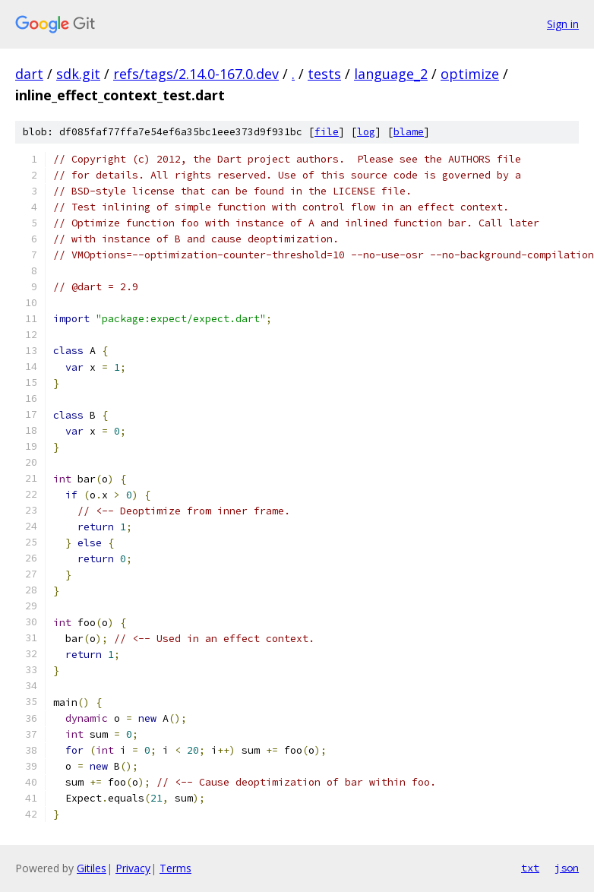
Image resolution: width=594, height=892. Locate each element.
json (567, 868)
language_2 (391, 74)
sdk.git (78, 74)
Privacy (132, 868)
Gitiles (91, 868)
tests (324, 74)
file (326, 131)
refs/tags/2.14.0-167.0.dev (196, 74)
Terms (175, 868)
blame (408, 131)
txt (530, 868)
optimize (470, 74)
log (366, 131)
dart (29, 74)
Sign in (563, 24)
